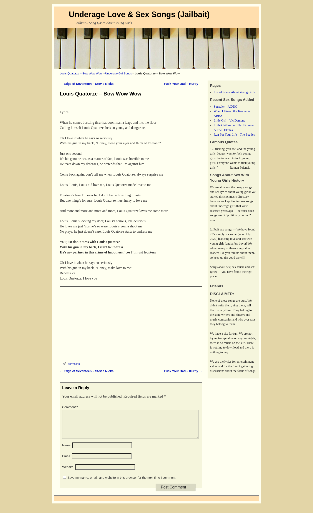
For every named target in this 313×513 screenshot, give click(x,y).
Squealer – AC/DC (225, 106)
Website (67, 472)
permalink (74, 363)
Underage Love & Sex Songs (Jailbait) (139, 14)
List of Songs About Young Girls (234, 92)
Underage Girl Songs (118, 73)
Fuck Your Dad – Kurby (183, 84)
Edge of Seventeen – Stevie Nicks (86, 84)
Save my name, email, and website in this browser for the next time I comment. (121, 483)
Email (66, 461)
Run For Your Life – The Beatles (234, 134)
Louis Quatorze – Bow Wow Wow (81, 73)
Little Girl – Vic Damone (229, 120)
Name (66, 450)
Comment (70, 407)
